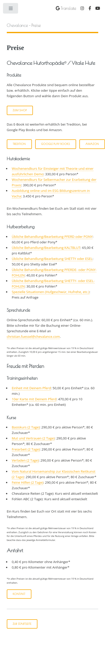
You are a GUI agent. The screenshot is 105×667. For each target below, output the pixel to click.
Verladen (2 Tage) (25, 460)
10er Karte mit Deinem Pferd (34, 399)
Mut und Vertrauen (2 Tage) (33, 438)
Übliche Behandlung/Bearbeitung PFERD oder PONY (52, 236)
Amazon (92, 143)
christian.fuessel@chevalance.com (33, 336)
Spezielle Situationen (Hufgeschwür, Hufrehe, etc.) (50, 292)
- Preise (24, 25)
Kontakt (19, 593)
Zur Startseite (22, 623)
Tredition (19, 143)
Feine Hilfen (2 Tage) (27, 482)
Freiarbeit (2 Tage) (26, 449)
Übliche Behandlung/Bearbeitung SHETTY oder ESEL (52, 258)
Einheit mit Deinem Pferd (31, 388)
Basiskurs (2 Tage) (26, 427)
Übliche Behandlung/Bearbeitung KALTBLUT (46, 247)
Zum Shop (20, 110)
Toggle (11, 9)
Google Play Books (55, 143)
